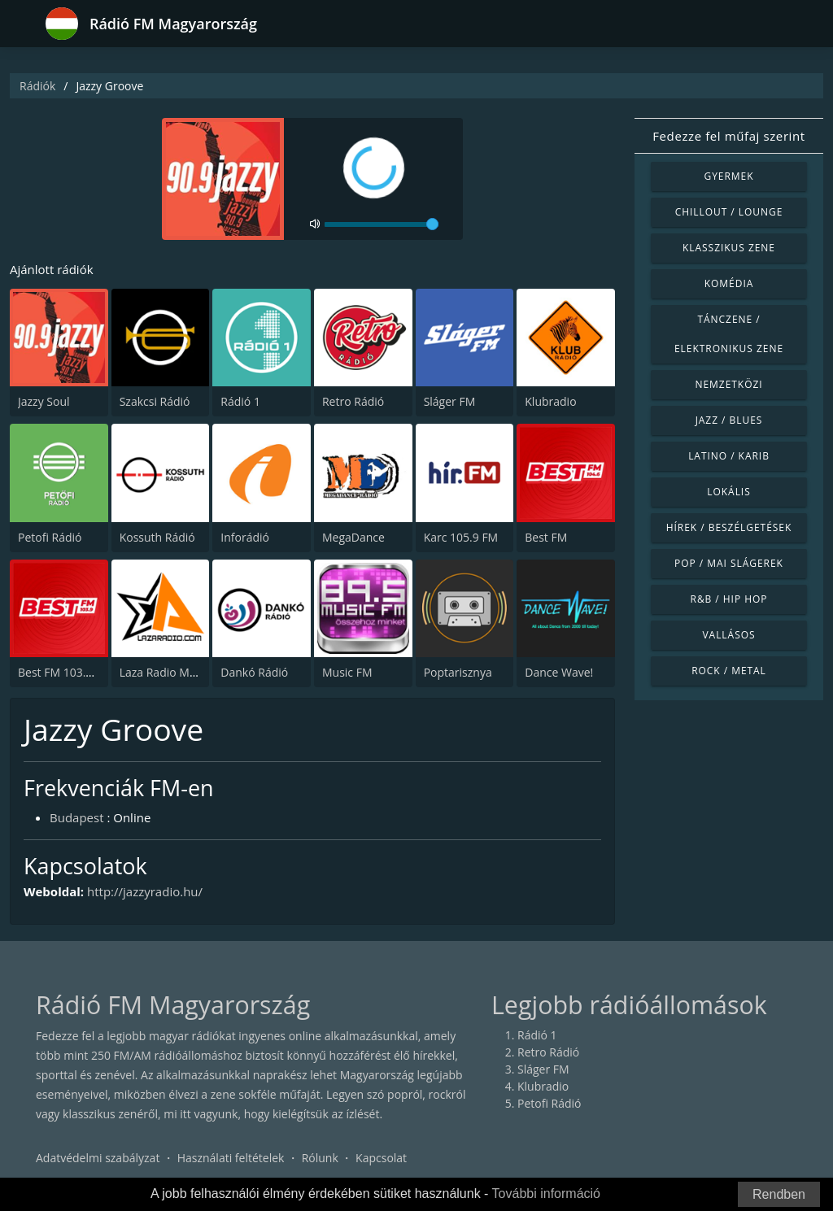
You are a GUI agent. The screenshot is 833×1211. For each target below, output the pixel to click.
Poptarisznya (458, 672)
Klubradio (550, 401)
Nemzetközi (728, 384)
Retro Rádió (353, 401)
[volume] (381, 224)
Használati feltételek (231, 1157)
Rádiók (37, 86)
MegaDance (353, 537)
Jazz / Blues (729, 420)
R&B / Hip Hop (729, 599)
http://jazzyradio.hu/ (145, 891)
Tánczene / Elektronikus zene (728, 333)
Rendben (778, 1194)
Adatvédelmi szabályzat (97, 1157)
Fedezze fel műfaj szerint (728, 136)
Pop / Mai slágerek (728, 563)
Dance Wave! (559, 672)
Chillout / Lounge (729, 212)
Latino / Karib (729, 456)
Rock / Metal (728, 670)
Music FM (347, 672)
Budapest (77, 817)
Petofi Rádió (50, 537)
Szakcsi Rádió (155, 401)
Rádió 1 (240, 401)
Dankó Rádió (254, 672)
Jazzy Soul (44, 401)
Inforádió (244, 537)
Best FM (546, 537)
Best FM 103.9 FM (64, 672)
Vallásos (728, 635)
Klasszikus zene (729, 248)
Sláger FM (450, 401)
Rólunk (320, 1157)
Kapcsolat (381, 1157)
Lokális (728, 492)
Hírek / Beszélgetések (729, 527)
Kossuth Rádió (157, 537)
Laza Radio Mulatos (171, 672)
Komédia (729, 283)
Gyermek (728, 176)
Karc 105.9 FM (461, 537)
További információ (546, 1193)
